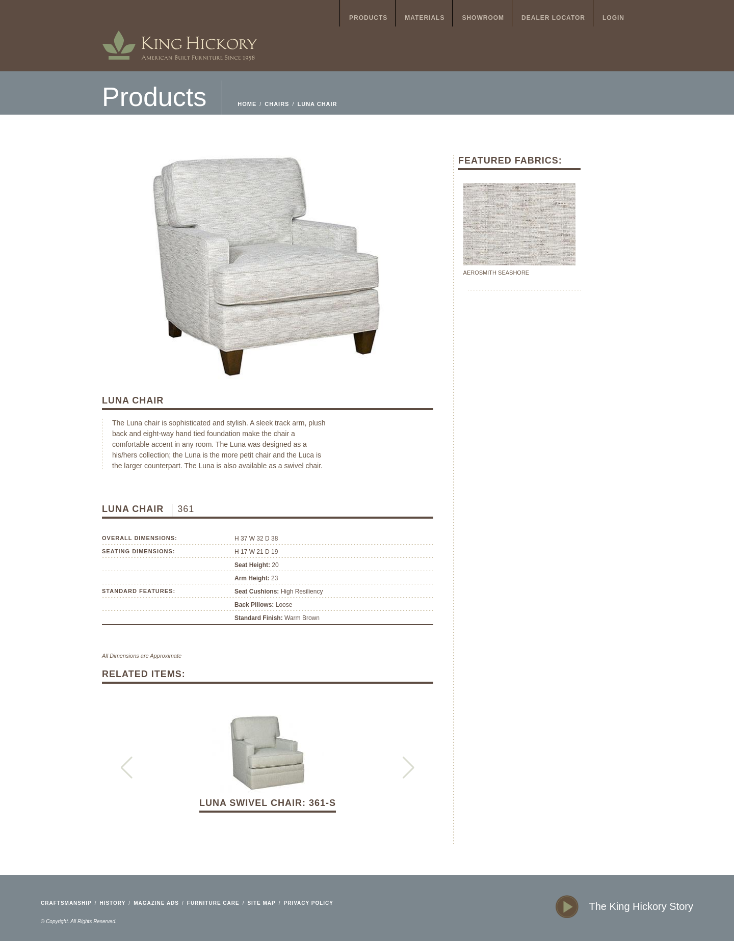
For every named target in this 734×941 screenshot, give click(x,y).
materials (424, 17)
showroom (483, 17)
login (613, 17)
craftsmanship (66, 903)
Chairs (277, 104)
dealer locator (553, 17)
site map (261, 903)
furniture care (213, 903)
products (368, 17)
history (112, 903)
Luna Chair (317, 104)
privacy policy (308, 903)
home (179, 35)
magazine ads (156, 903)
